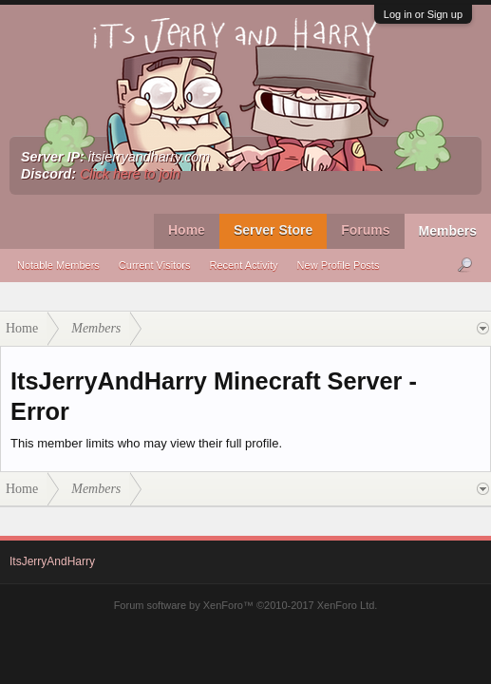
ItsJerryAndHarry (52, 561)
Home (186, 230)
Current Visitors (155, 265)
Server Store (273, 230)
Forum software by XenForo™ (246, 605)
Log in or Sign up (423, 14)
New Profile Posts (338, 265)
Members (448, 230)
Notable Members (58, 265)
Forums (365, 230)
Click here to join (130, 173)
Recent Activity (243, 265)
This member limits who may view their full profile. (146, 443)
